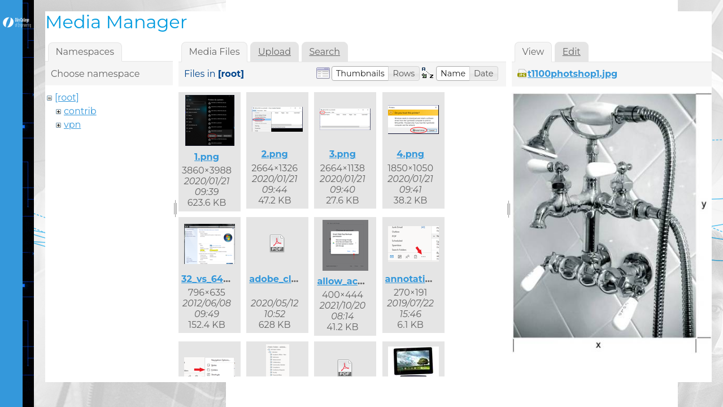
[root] (67, 97)
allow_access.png (358, 281)
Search (324, 51)
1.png (206, 156)
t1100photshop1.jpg (572, 73)
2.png (275, 154)
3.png (342, 154)
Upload (274, 51)
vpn (72, 124)
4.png (410, 154)
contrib (80, 111)
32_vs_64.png (213, 279)
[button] (360, 73)
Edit (572, 51)
